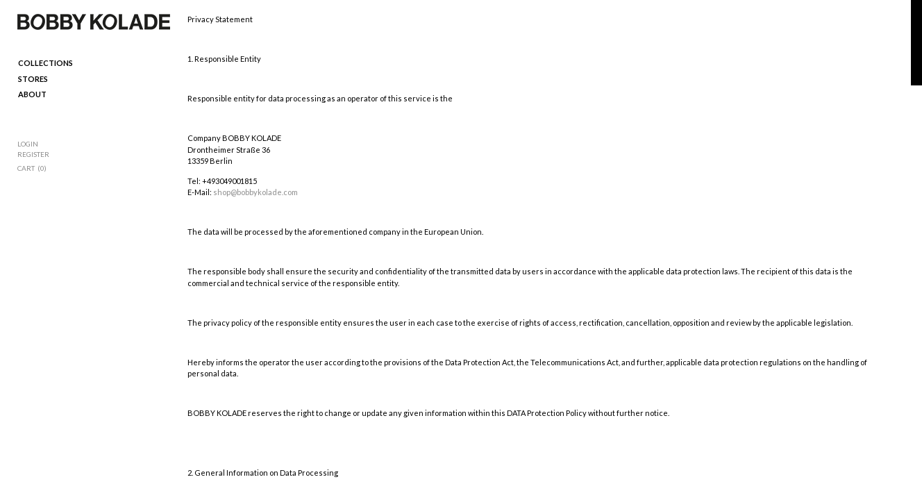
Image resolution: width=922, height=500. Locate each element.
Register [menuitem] (33, 154)
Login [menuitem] (27, 144)
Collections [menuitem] (45, 62)
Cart (26, 168)
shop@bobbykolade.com (255, 192)
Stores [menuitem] (33, 78)
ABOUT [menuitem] (32, 94)
